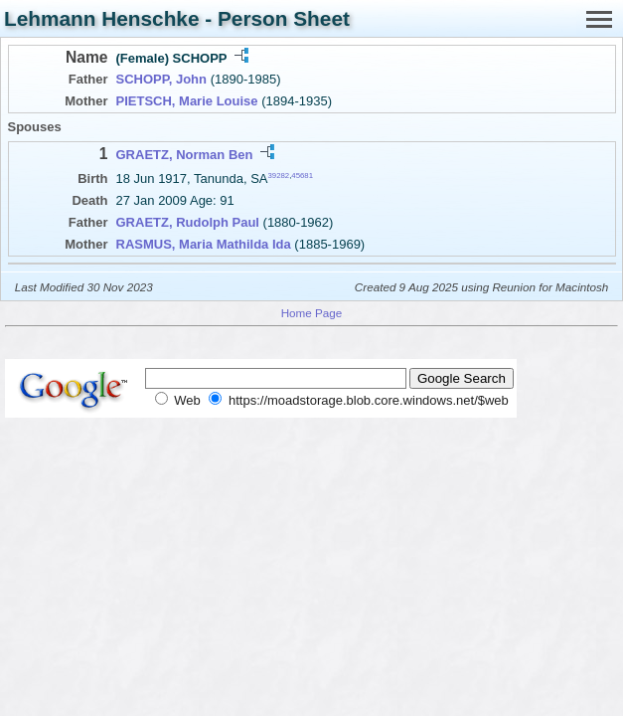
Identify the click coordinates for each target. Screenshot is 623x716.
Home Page (312, 312)
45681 (302, 175)
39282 (279, 175)
